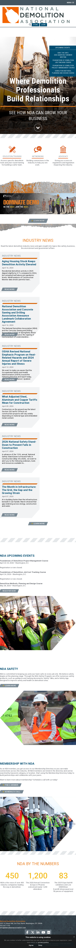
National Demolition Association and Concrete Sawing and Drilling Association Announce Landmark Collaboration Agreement (17, 314)
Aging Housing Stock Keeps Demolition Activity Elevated (19, 263)
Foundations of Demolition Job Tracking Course (63, 61)
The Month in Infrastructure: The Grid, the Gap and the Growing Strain (19, 489)
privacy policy (43, 942)
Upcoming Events (62, 48)
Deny (40, 945)
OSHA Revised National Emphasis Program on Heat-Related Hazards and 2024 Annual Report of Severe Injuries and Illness (19, 357)
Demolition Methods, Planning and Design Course (63, 72)
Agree (31, 945)
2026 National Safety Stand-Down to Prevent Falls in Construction (19, 444)
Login (43, 24)
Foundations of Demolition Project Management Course (63, 67)
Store (35, 24)
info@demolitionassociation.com (13, 928)
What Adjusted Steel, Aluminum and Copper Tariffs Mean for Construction (19, 399)
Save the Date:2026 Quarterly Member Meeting (63, 55)
